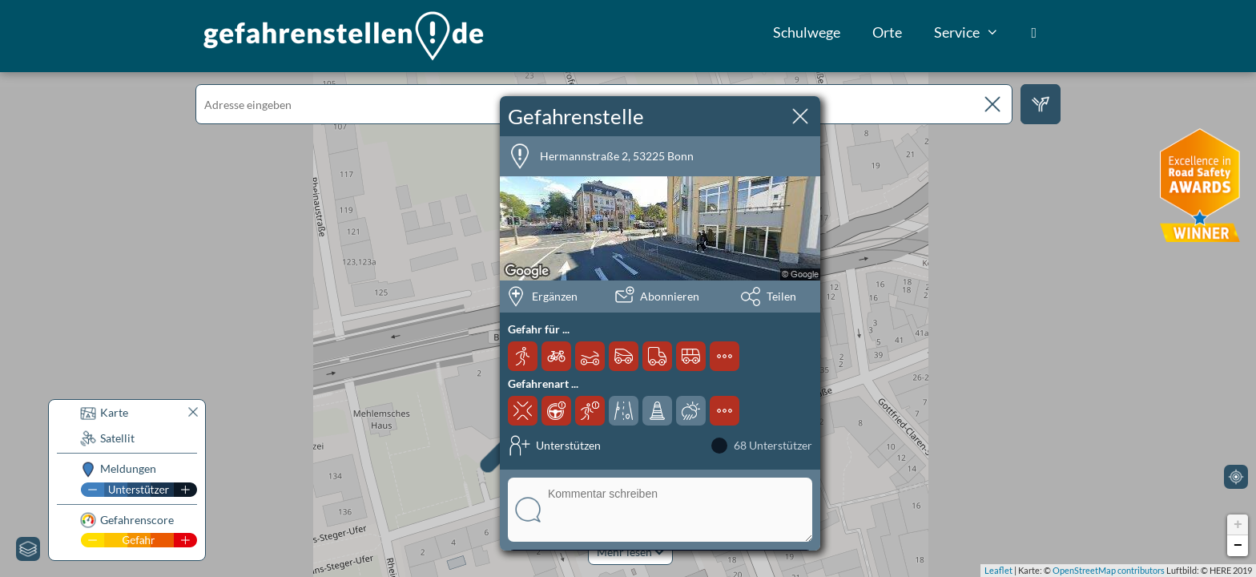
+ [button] (1238, 525)
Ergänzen (555, 296)
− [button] (1238, 545)
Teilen (781, 296)
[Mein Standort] (1236, 477)
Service (974, 32)
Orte (887, 32)
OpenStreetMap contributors (1109, 570)
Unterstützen (568, 445)
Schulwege (806, 32)
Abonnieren (669, 296)
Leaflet (998, 570)
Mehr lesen (630, 552)
